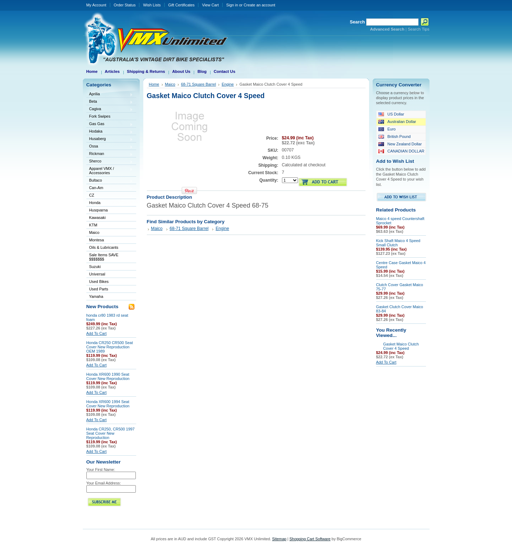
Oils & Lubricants (103, 247)
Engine (228, 84)
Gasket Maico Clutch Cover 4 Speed (401, 346)
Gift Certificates (181, 5)
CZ (109, 195)
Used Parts (98, 289)
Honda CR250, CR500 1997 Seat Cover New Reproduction (110, 433)
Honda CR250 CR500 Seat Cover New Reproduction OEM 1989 (109, 347)
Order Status (125, 5)
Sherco (109, 161)
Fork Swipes (100, 116)
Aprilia (109, 94)
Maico (109, 233)
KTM (109, 225)
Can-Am (109, 188)
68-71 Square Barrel (198, 84)
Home (154, 84)
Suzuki (109, 267)
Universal (109, 274)
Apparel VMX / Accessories (109, 170)
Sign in (232, 5)
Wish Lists (152, 5)
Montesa (109, 240)
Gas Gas (109, 124)
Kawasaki (109, 218)
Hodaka (109, 131)
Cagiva (109, 109)
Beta (109, 101)
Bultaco (109, 180)
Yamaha (109, 297)
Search (357, 22)
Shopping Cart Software (309, 539)
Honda (109, 203)
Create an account (259, 5)
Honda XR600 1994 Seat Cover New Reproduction (108, 404)
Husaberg (109, 139)
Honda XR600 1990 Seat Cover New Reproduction (108, 376)
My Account (96, 5)
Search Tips (419, 29)
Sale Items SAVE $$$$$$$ (104, 257)
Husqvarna (109, 210)
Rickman (109, 154)
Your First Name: (100, 469)
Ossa (109, 146)
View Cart (210, 5)
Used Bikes (99, 281)
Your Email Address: (103, 483)
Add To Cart (96, 333)
